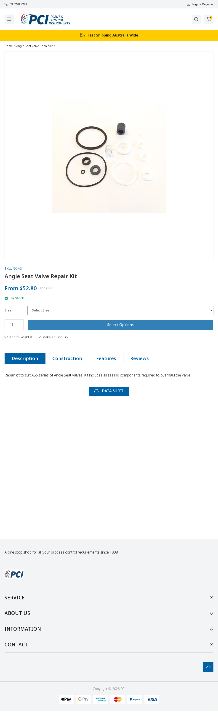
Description (25, 358)
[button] (18, 337)
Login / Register (200, 4)
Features (106, 358)
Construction (67, 358)
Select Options (120, 324)
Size (8, 310)
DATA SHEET (109, 390)
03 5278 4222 (16, 4)
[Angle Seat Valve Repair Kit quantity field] (14, 324)
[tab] (25, 358)
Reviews (139, 358)
